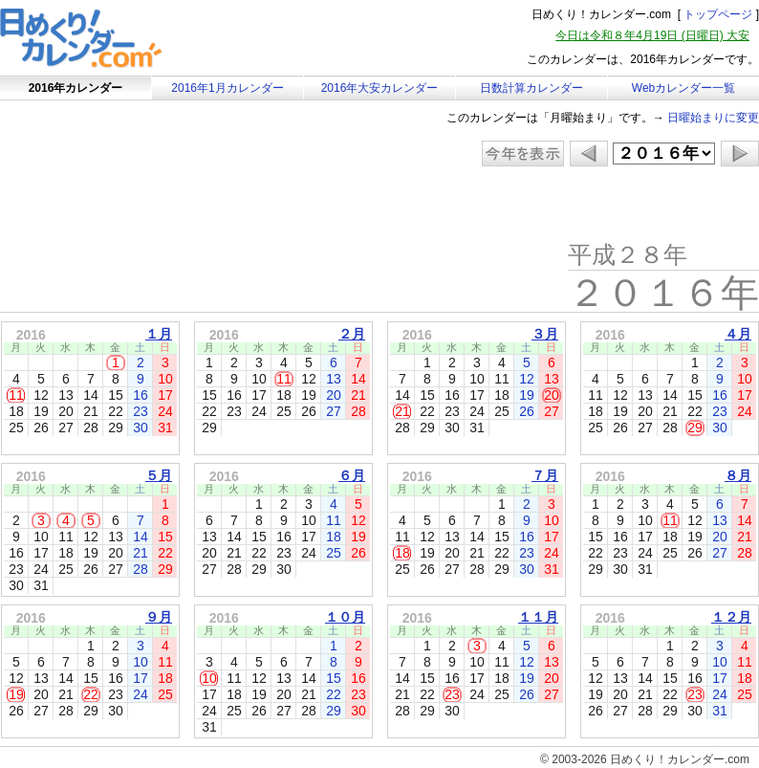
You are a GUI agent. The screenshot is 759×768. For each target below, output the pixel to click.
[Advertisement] (161, 205)
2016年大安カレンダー (380, 88)
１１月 (538, 617)
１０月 (345, 617)
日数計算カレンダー (531, 88)
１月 (158, 333)
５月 (158, 475)
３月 (544, 333)
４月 (738, 333)
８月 (738, 475)
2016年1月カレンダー (227, 88)
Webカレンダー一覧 (683, 88)
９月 (158, 617)
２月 (351, 333)
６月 (351, 475)
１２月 (731, 617)
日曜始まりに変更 (713, 117)
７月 (544, 475)
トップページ (717, 14)
